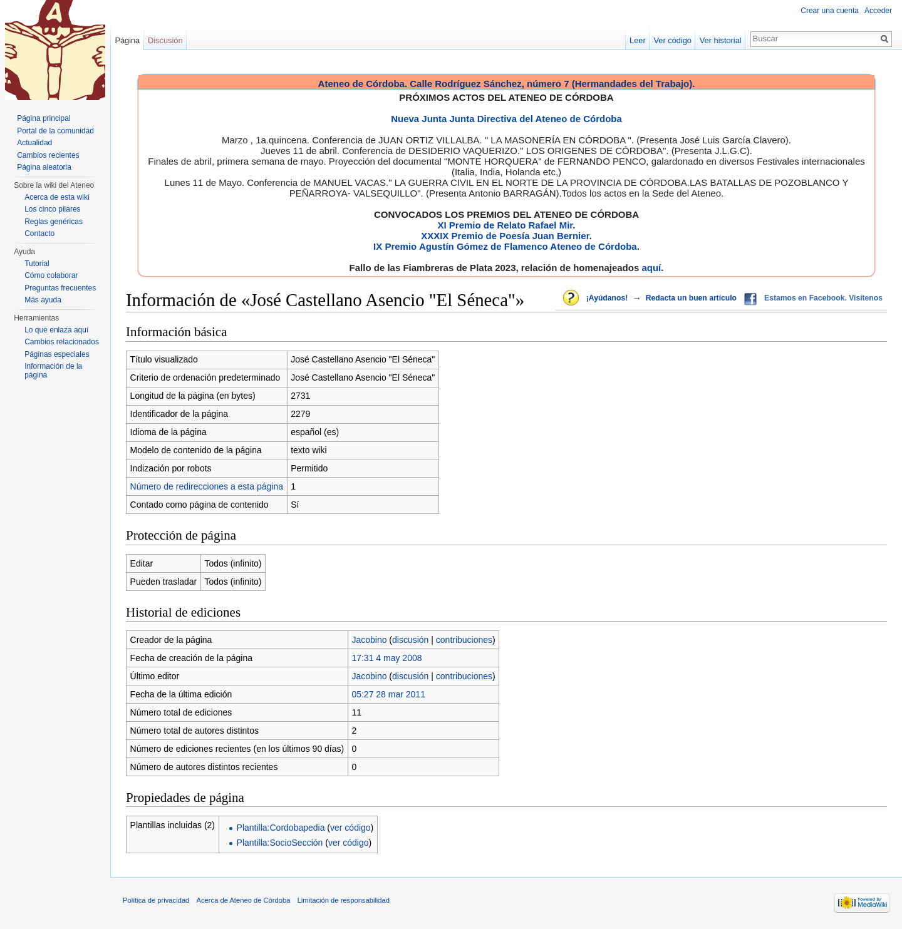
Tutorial (36, 263)
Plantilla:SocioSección (280, 843)
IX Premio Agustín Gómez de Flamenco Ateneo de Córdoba (505, 246)
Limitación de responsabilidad (344, 900)
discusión (410, 640)
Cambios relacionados (61, 341)
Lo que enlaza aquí (56, 330)
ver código (350, 828)
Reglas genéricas (53, 221)
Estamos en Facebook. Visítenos (823, 298)
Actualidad (34, 142)
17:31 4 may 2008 (386, 658)
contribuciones (464, 640)
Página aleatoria (44, 167)
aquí (651, 267)
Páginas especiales (56, 354)
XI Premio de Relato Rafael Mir (505, 225)
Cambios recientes (48, 155)
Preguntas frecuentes (60, 288)
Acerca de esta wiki (56, 197)
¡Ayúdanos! (607, 298)
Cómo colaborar (51, 275)
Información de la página (53, 370)
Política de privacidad (156, 900)
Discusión (165, 40)
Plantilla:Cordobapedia (281, 828)
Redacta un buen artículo (691, 298)
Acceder (878, 10)
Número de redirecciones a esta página (206, 486)
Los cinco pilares (52, 209)
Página (127, 40)
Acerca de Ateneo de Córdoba (244, 900)
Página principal (43, 118)
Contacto (39, 233)
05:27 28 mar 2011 (388, 694)
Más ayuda (42, 299)
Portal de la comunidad (55, 130)
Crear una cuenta (830, 10)
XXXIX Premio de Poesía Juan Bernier (505, 235)
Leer (638, 40)
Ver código (673, 40)
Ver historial (721, 40)
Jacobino (368, 640)
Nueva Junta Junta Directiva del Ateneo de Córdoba (506, 118)
